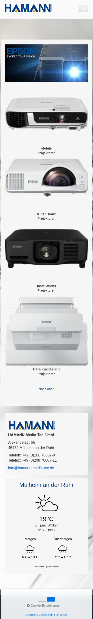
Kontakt (25, 606)
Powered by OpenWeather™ (46, 567)
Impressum (41, 606)
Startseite (11, 606)
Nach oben (46, 389)
